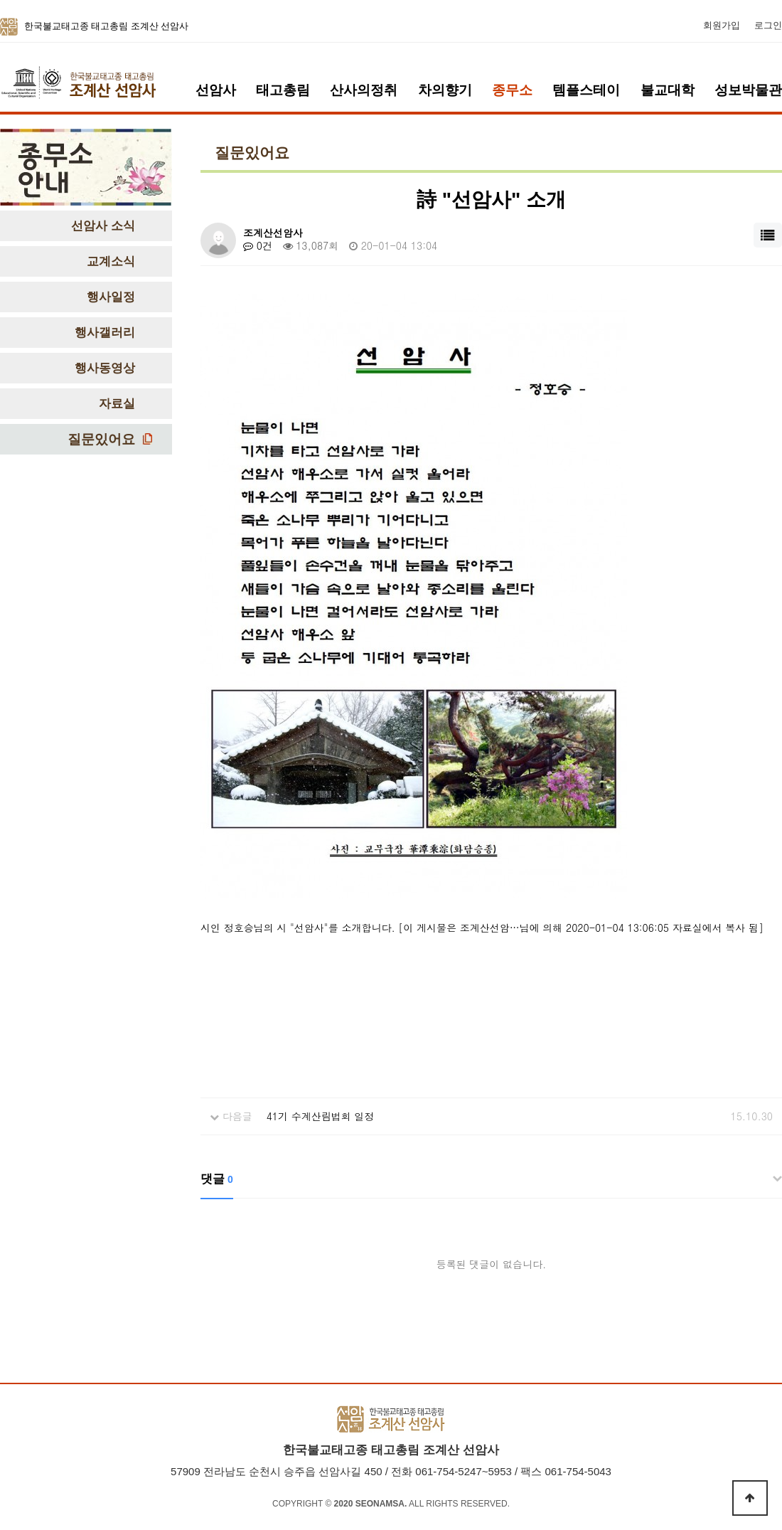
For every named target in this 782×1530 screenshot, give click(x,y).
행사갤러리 (105, 332)
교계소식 (111, 261)
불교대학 (668, 90)
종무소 (512, 90)
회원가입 (721, 26)
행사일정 (111, 297)
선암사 (216, 90)
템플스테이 (586, 90)
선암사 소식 (103, 226)
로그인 (768, 26)
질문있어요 (101, 439)
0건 (257, 245)
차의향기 (445, 90)
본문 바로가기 (0, 0)
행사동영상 (105, 368)
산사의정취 (363, 90)
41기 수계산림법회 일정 (321, 1116)
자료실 (117, 403)
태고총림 (283, 90)
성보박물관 (748, 90)
